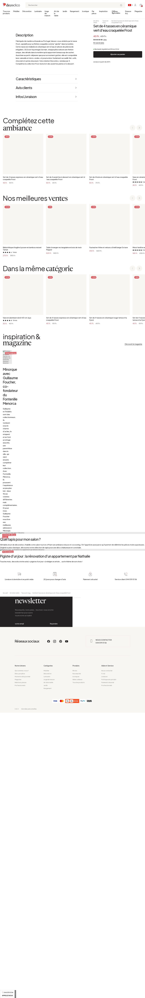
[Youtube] (66, 928)
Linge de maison (47, 13)
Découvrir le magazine (133, 429)
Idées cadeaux (77, 965)
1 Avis (105, 39)
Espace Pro (128, 12)
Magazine (138, 11)
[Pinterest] (60, 928)
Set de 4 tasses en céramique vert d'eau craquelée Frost (124, 21)
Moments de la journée (22, 962)
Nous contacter (106, 956)
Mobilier (16, 11)
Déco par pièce (20, 959)
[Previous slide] (132, 213)
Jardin (65, 11)
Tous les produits (78, 968)
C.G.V (17, 994)
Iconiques (75, 962)
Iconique (85, 11)
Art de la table (56, 13)
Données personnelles (29, 994)
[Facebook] (48, 928)
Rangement (74, 11)
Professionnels (20, 971)
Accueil (5, 860)
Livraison (104, 962)
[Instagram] (54, 928)
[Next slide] (139, 213)
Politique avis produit (108, 965)
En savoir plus (98, 43)
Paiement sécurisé (107, 968)
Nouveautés (76, 959)
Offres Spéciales (116, 12)
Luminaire (38, 11)
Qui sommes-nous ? (22, 956)
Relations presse (20, 968)
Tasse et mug (105, 21)
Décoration (26, 11)
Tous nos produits (6, 12)
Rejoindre (54, 900)
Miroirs (74, 956)
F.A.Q (103, 959)
